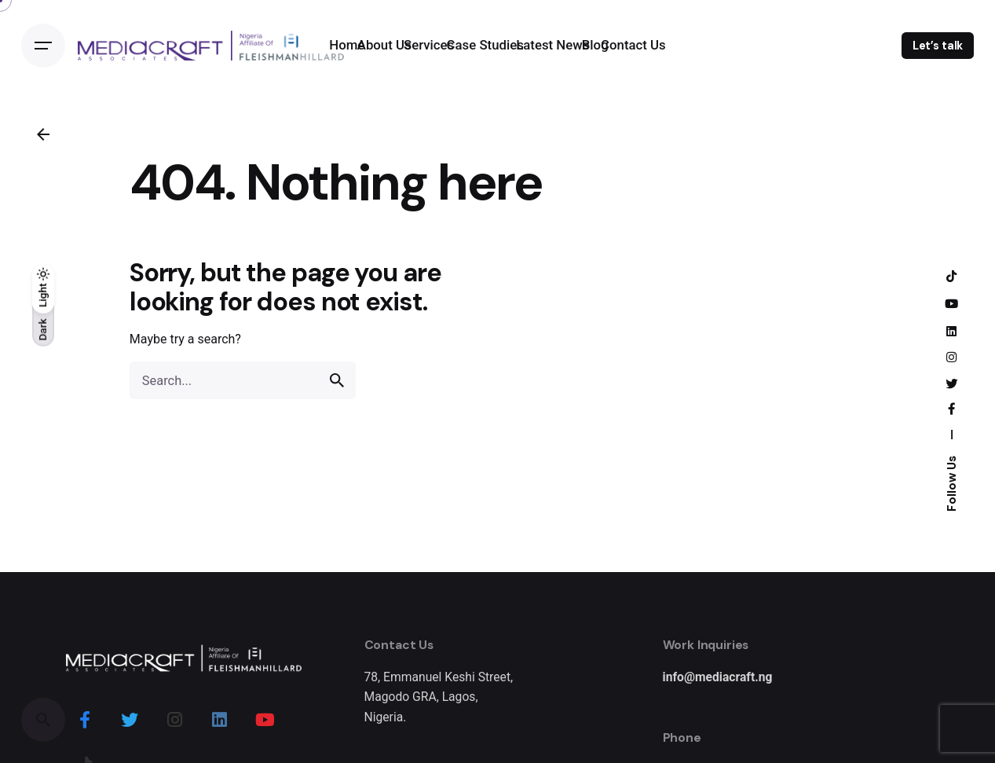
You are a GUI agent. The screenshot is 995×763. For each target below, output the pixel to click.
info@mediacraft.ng (718, 676)
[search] (337, 380)
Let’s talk (938, 46)
